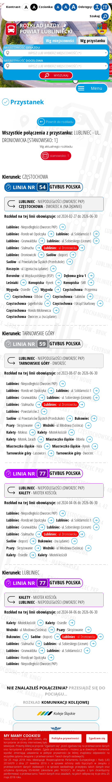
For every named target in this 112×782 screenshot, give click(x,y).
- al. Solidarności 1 (73, 233)
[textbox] (56, 53)
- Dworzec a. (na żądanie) (31, 316)
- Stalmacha (20, 247)
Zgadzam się (97, 738)
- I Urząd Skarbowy (74, 303)
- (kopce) (57, 254)
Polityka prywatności (65, 738)
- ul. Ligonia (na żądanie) (27, 268)
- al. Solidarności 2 (64, 650)
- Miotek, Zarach (21, 439)
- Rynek (40, 282)
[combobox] (56, 52)
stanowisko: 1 (59, 156)
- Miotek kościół (51, 432)
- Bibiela (65, 439)
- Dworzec (74, 453)
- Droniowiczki (21, 254)
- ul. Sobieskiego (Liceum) (69, 240)
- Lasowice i (26, 453)
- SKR (74, 282)
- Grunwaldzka (21, 240)
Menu (96, 88)
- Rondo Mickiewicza (28, 310)
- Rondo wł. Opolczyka (26, 233)
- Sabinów (69, 296)
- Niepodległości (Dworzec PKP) (31, 226)
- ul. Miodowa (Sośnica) (63, 425)
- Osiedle (18, 289)
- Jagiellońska (24, 303)
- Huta (24, 446)
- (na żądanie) (53, 541)
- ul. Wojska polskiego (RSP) (30, 275)
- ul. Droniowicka (60, 247)
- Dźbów (27, 296)
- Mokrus (16, 432)
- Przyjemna (80, 289)
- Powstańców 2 (22, 411)
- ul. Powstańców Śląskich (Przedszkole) (35, 261)
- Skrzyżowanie (19, 425)
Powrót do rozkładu (59, 122)
